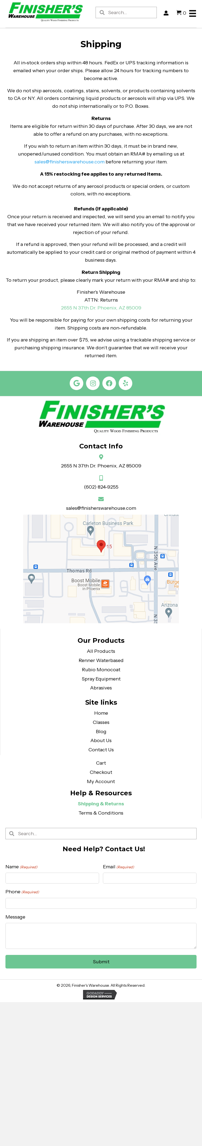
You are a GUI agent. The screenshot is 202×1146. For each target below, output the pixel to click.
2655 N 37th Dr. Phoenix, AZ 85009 (101, 466)
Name (21, 867)
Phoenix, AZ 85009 (119, 308)
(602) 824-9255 (101, 487)
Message (15, 917)
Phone (22, 892)
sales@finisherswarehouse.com (70, 162)
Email (118, 867)
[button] (76, 383)
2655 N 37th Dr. (79, 308)
